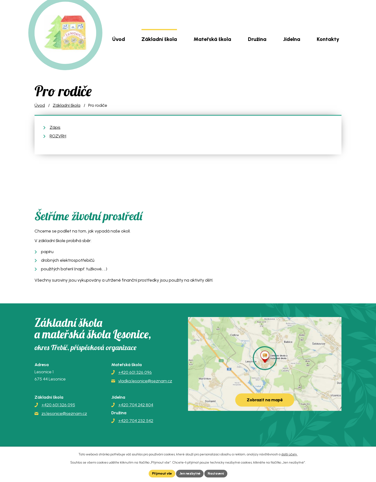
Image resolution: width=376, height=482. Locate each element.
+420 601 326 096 (135, 372)
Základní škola (159, 39)
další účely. (289, 454)
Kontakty (328, 39)
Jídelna (291, 39)
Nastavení (216, 473)
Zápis (55, 127)
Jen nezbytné (190, 473)
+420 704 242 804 (135, 405)
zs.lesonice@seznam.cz (64, 413)
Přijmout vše (161, 473)
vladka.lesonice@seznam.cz (145, 381)
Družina (257, 39)
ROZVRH (58, 136)
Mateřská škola (212, 39)
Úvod (118, 39)
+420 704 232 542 (135, 420)
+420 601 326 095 (58, 405)
